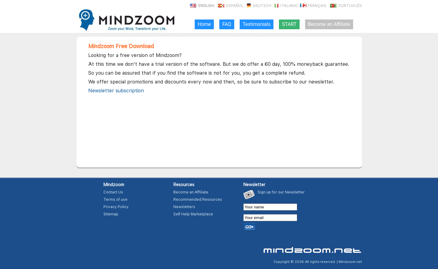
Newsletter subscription (116, 91)
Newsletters (184, 207)
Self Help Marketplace (193, 214)
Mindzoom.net (350, 262)
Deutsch (258, 6)
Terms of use (115, 199)
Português (345, 6)
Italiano (285, 6)
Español (230, 6)
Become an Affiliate (190, 192)
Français (312, 6)
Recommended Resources (197, 199)
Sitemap (110, 214)
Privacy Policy (116, 207)
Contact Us (113, 192)
